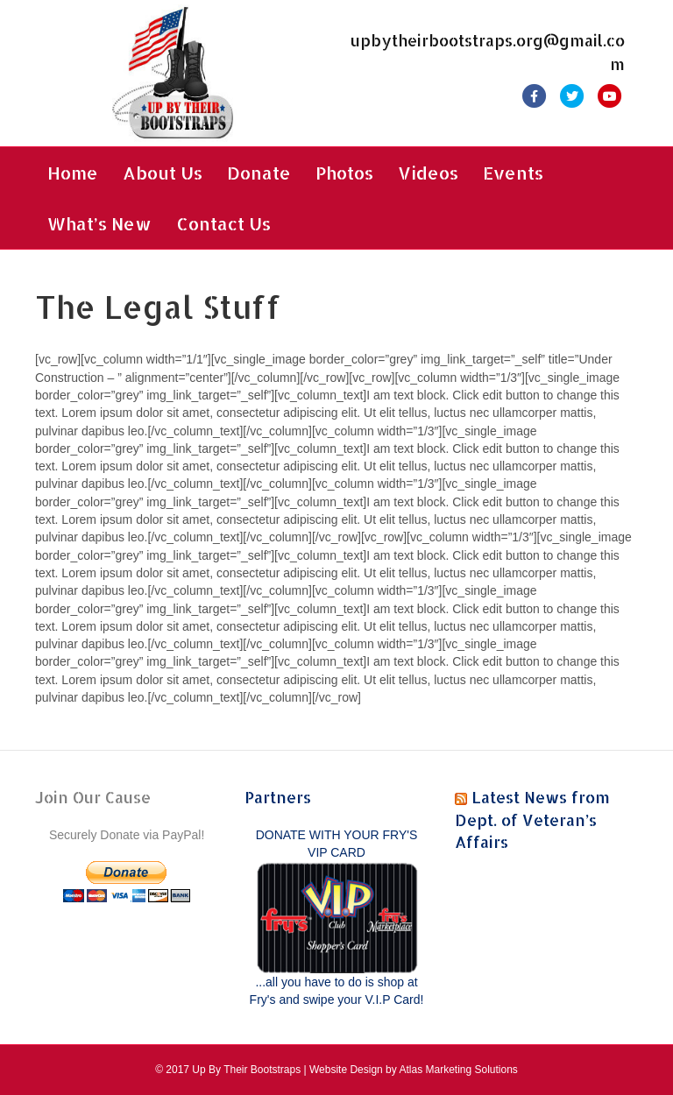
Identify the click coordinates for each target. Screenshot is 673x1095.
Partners (277, 797)
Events (513, 172)
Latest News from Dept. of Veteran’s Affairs (532, 819)
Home (72, 172)
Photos (344, 172)
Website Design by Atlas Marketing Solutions (413, 1069)
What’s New (99, 223)
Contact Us (223, 223)
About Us (162, 172)
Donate (259, 172)
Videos (428, 172)
